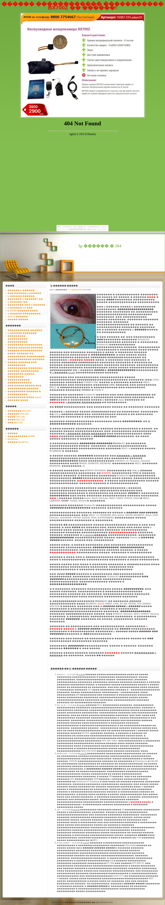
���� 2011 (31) (16, 420)
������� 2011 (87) (19, 411)
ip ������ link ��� (20, 308)
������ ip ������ (21, 290)
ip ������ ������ (21, 296)
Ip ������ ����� (64, 285)
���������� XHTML (21, 436)
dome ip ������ (18, 316)
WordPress (13, 439)
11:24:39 (81, 674)
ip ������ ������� (22, 333)
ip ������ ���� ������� (85, 434)
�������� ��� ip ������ (26, 305)
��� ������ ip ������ (24, 293)
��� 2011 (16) (15, 422)
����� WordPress (18, 442)
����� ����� (18, 319)
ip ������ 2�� (18, 302)
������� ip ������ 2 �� (25, 299)
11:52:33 (86, 843)
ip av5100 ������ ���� (23, 311)
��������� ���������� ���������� (18, 339)
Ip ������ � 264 (99, 246)
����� (13, 433)
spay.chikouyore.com (104, 902)
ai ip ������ (74, 290)
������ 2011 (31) (18, 414)
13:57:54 (83, 754)
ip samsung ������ (95, 535)
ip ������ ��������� (24, 313)
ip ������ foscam (63, 373)
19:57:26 (76, 810)
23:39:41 (82, 705)
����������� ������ (25, 330)
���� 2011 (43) (16, 417)
